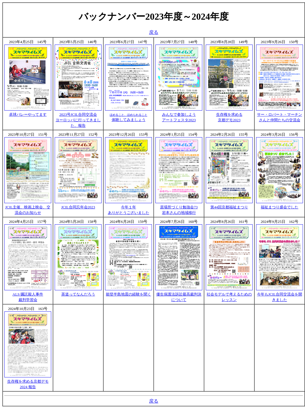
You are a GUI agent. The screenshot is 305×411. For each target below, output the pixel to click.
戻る (153, 32)
